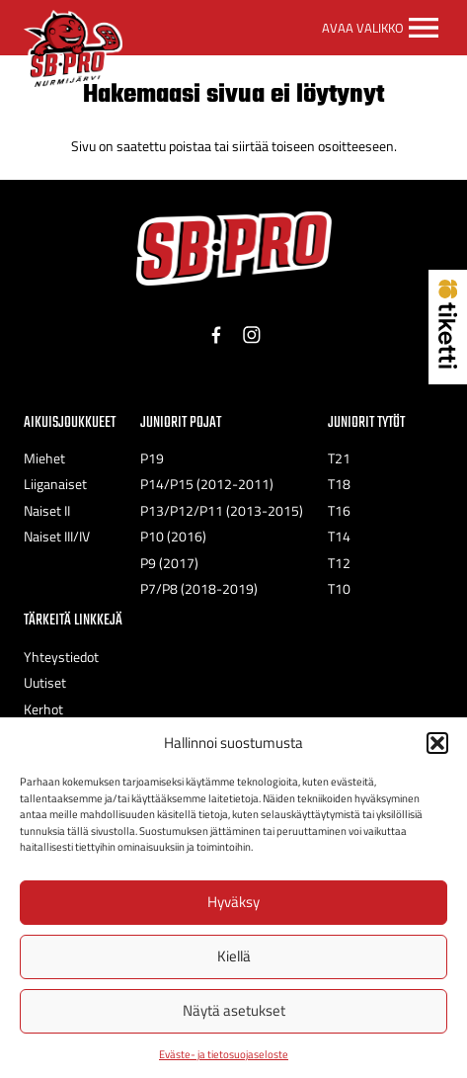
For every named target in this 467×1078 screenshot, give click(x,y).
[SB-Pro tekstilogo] (234, 248)
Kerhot (43, 709)
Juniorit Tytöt (366, 422)
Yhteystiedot (61, 657)
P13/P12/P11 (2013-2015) (221, 511)
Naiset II (47, 511)
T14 (339, 536)
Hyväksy (233, 901)
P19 (152, 458)
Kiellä (234, 956)
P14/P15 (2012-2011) (206, 484)
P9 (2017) (169, 563)
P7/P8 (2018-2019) (199, 589)
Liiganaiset (55, 484)
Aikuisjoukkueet (70, 422)
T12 (339, 563)
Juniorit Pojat (180, 422)
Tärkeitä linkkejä (73, 620)
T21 (339, 458)
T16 (339, 511)
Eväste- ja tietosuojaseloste (223, 1054)
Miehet (44, 458)
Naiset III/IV (57, 536)
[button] (437, 743)
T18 (339, 484)
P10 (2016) (173, 536)
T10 (339, 589)
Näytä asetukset (234, 1010)
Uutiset (45, 683)
